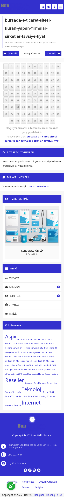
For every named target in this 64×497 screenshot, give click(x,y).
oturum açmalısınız (38, 186)
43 (17, 93)
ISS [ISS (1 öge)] (56, 348)
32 (12, 86)
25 (29, 79)
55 (29, 100)
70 (58, 107)
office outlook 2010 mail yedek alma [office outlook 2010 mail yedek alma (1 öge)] (38, 369)
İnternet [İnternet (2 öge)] (31, 402)
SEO (59, 494)
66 (35, 107)
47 (41, 93)
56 (35, 100)
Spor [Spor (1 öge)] (55, 383)
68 (46, 107)
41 (6, 93)
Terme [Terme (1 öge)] (46, 392)
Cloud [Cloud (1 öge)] (43, 339)
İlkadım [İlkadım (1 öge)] (17, 405)
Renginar (39, 494)
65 (29, 107)
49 (52, 93)
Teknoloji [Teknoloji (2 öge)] (32, 389)
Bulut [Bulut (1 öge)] (19, 339)
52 (12, 100)
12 (12, 73)
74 (23, 113)
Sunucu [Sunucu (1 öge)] (8, 392)
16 (35, 73)
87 (46, 120)
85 (35, 120)
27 (41, 79)
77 (41, 113)
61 (6, 107)
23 (17, 79)
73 (17, 113)
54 (23, 100)
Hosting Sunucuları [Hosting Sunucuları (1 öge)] (13, 348)
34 (23, 86)
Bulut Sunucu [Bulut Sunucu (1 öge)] (29, 339)
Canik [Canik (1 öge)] (37, 339)
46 (35, 93)
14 (23, 73)
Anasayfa (9, 42)
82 (17, 120)
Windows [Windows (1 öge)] (51, 396)
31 (6, 86)
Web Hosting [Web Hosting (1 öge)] (40, 396)
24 (23, 79)
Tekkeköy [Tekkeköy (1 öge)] (17, 392)
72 (12, 113)
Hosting (50, 494)
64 (23, 107)
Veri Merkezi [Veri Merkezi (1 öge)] (17, 396)
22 (12, 79)
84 (29, 120)
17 (41, 73)
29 (52, 79)
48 (46, 93)
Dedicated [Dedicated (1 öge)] (28, 343)
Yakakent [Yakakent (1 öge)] (9, 405)
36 (35, 86)
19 (52, 73)
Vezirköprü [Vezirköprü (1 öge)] (29, 396)
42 (12, 93)
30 (58, 79)
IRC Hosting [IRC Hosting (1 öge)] (49, 348)
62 (12, 107)
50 (58, 93)
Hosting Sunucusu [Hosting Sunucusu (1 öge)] (31, 348)
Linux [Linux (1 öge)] (20, 356)
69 (52, 107)
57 (41, 100)
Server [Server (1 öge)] (50, 383)
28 (46, 79)
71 (6, 113)
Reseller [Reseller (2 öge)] (14, 380)
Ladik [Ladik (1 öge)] (15, 356)
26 (35, 79)
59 (52, 100)
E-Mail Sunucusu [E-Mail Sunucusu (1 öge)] (41, 343)
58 (46, 100)
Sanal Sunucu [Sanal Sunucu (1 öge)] (40, 383)
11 (6, 73)
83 (23, 120)
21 (6, 79)
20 (58, 73)
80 (58, 113)
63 (17, 107)
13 (17, 73)
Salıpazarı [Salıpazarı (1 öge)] (29, 383)
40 (58, 86)
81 (12, 120)
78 (46, 113)
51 (6, 100)
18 (46, 73)
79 (52, 113)
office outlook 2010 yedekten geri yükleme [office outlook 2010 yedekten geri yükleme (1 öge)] (24, 374)
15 (29, 73)
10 (58, 66)
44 (23, 93)
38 (46, 86)
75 (29, 113)
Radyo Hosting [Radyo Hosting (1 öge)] (51, 374)
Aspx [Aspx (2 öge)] (10, 336)
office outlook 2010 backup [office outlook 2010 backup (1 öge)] (36, 356)
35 (29, 86)
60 (58, 100)
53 (17, 100)
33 (17, 86)
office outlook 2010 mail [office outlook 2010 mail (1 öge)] (27, 365)
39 (52, 86)
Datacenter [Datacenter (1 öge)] (18, 343)
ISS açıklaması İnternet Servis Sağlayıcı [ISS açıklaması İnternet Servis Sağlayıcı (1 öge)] (22, 352)
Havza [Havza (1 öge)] (51, 343)
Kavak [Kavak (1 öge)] (43, 352)
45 (29, 93)
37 (41, 86)
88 (52, 120)
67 (41, 107)
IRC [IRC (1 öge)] (41, 348)
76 (35, 113)
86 (41, 120)
